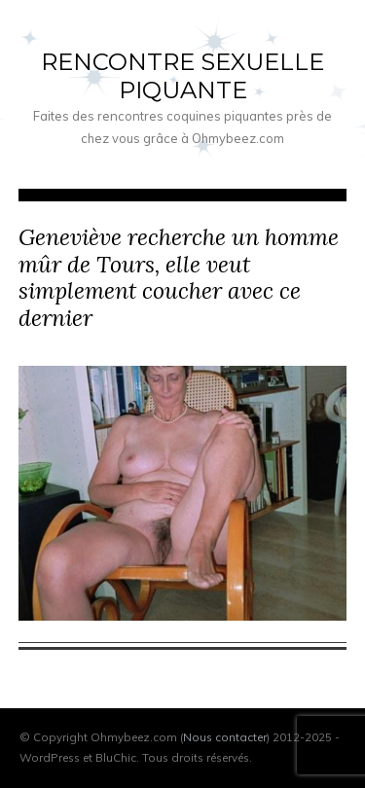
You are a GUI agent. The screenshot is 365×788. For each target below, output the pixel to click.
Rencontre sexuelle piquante (182, 76)
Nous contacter (225, 737)
